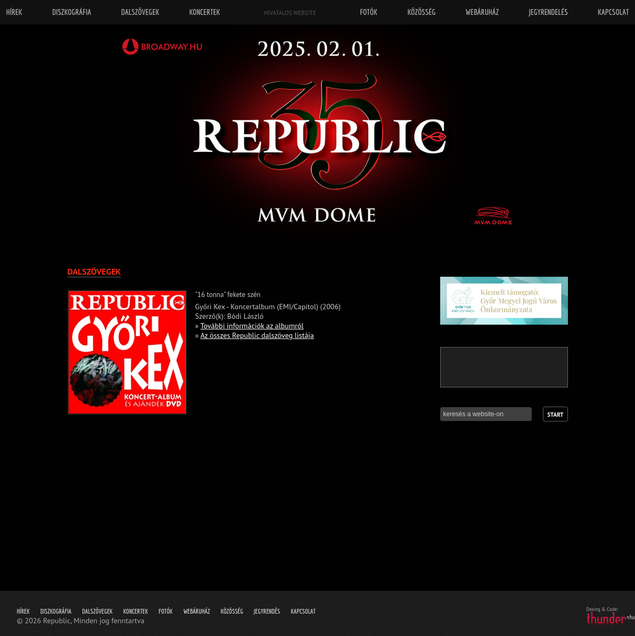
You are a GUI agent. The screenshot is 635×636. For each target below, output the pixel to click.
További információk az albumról (252, 326)
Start (555, 414)
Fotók (165, 611)
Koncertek (135, 611)
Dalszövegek (97, 611)
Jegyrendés (267, 611)
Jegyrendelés (548, 11)
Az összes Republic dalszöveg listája (257, 335)
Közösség (231, 611)
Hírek (23, 611)
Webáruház (196, 611)
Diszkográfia (56, 611)
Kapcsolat (303, 611)
